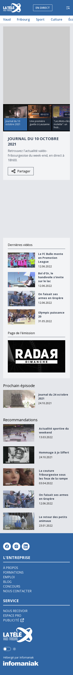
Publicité (14, 620)
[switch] (7, 649)
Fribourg (23, 19)
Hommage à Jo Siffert (54, 452)
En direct (43, 8)
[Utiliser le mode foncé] (14, 649)
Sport (40, 19)
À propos (10, 568)
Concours (11, 586)
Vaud (7, 19)
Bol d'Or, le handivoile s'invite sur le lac (51, 277)
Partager (20, 171)
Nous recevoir (15, 611)
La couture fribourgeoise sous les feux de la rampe (53, 474)
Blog (7, 582)
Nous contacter (17, 591)
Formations (13, 572)
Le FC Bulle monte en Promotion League (50, 257)
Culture (56, 19)
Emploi (9, 577)
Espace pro (12, 615)
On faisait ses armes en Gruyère (50, 296)
